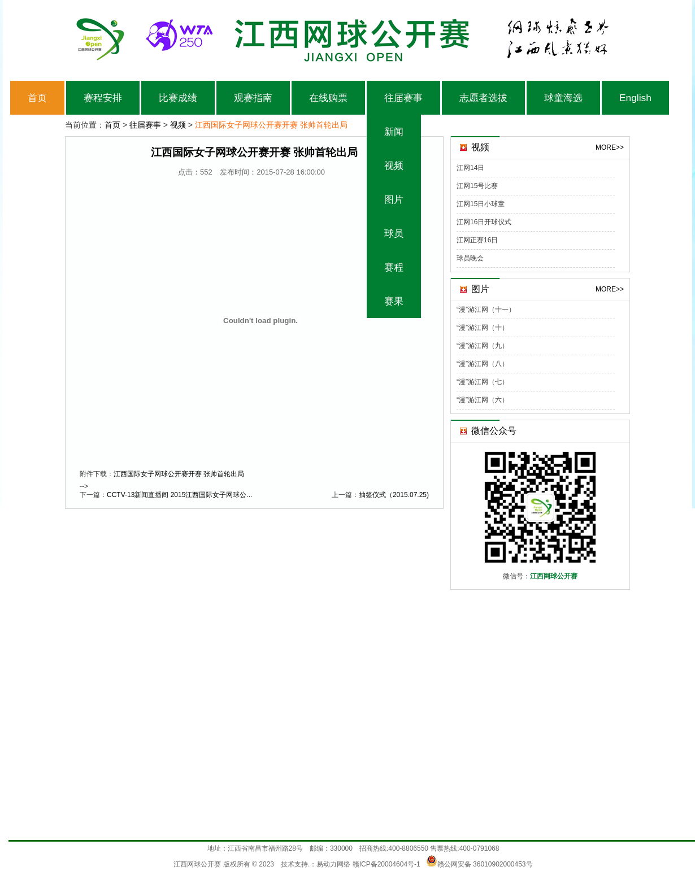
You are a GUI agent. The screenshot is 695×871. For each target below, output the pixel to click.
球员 (393, 233)
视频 (393, 165)
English (635, 97)
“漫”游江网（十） (483, 328)
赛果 (393, 301)
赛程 (393, 267)
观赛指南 (253, 97)
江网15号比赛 (477, 186)
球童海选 (563, 97)
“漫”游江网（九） (483, 346)
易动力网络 (333, 864)
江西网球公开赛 (197, 864)
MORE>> (610, 147)
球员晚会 (470, 258)
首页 (37, 97)
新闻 (393, 131)
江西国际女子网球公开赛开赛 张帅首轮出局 (179, 474)
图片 (393, 199)
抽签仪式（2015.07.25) (394, 495)
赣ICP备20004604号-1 (386, 864)
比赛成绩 (178, 97)
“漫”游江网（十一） (486, 309)
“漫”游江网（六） (483, 400)
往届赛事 (403, 97)
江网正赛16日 (477, 240)
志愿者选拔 (483, 97)
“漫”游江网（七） (483, 382)
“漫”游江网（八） (483, 364)
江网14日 (470, 168)
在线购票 (328, 97)
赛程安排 (103, 97)
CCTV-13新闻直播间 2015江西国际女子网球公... (179, 495)
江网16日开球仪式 (484, 222)
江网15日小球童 (481, 204)
